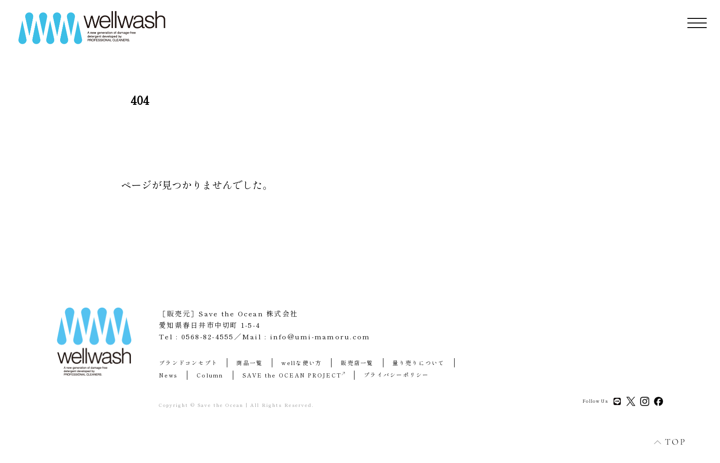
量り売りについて (419, 362)
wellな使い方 (301, 362)
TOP (665, 441)
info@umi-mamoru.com (320, 336)
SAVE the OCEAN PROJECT (293, 375)
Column (210, 375)
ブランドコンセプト (188, 362)
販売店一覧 (357, 362)
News (168, 375)
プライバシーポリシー (396, 374)
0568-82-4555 (207, 336)
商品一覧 (249, 362)
